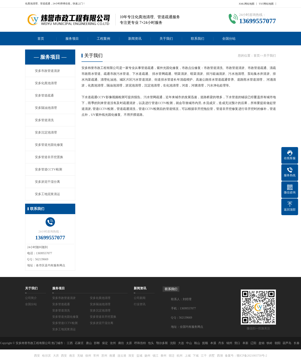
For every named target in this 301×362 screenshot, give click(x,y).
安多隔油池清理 (46, 107)
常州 (96, 355)
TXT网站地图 (266, 3)
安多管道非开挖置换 (49, 157)
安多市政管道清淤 (47, 70)
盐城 (139, 355)
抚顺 (205, 343)
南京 (72, 355)
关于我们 (166, 38)
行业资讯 (139, 304)
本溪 (213, 343)
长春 (297, 343)
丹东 (221, 343)
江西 (70, 343)
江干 (204, 355)
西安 (37, 355)
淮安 (131, 355)
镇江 (155, 355)
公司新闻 (139, 298)
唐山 (89, 343)
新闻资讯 (135, 38)
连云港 (121, 355)
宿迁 (172, 355)
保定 (105, 343)
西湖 (220, 355)
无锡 (80, 355)
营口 (237, 343)
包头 (151, 343)
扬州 (147, 355)
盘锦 (261, 343)
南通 (112, 355)
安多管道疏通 (44, 95)
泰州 (163, 355)
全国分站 (229, 38)
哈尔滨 (46, 355)
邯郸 (97, 343)
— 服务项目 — (50, 57)
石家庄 (79, 343)
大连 (181, 343)
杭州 (179, 355)
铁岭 (269, 343)
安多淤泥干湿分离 (47, 181)
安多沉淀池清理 (46, 132)
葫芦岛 (287, 343)
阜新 (245, 343)
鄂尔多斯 (162, 343)
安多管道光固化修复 (49, 144)
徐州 (88, 355)
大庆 (56, 355)
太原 (129, 343)
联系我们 (197, 38)
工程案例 (103, 38)
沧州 (113, 343)
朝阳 (278, 343)
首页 (40, 38)
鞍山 (197, 343)
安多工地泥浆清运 (47, 194)
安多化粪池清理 (46, 83)
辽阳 (253, 343)
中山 (189, 343)
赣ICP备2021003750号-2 (252, 355)
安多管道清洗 (44, 120)
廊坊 (121, 343)
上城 (188, 355)
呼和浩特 (140, 343)
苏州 (104, 355)
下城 (196, 355)
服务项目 (72, 38)
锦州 (229, 343)
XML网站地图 (246, 3)
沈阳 (173, 343)
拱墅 (212, 355)
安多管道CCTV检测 (48, 169)
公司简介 (31, 298)
